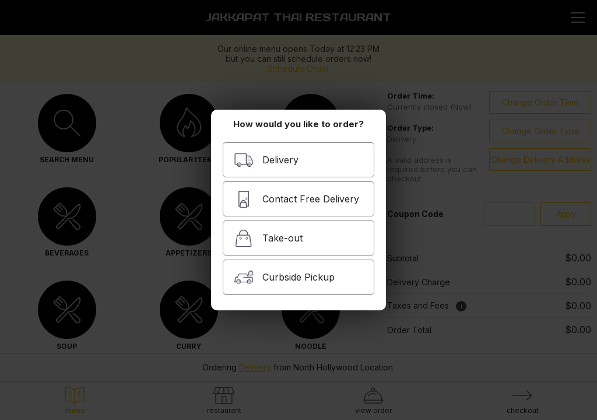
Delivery (266, 160)
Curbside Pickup (284, 277)
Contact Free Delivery (296, 199)
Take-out (268, 238)
